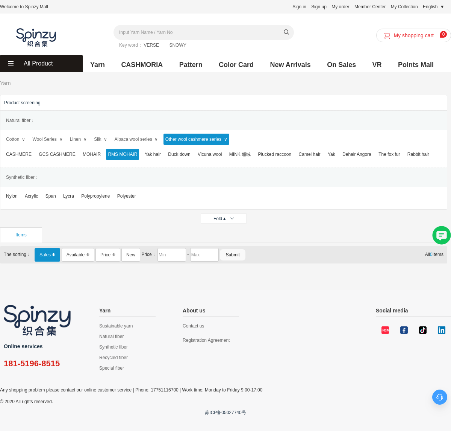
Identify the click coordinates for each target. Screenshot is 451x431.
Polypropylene (95, 196)
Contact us (193, 326)
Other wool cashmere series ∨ (196, 139)
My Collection (404, 6)
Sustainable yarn (116, 326)
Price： (148, 254)
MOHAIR (92, 154)
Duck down (179, 154)
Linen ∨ (78, 139)
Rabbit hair (418, 154)
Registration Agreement (206, 340)
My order (340, 6)
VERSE (151, 45)
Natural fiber (111, 336)
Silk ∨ (100, 139)
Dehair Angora (356, 154)
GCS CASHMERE (57, 154)
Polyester (126, 196)
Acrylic (31, 196)
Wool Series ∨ (47, 139)
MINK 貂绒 (240, 154)
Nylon (12, 196)
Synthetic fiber (113, 347)
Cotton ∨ (15, 139)
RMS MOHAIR (122, 154)
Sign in (299, 6)
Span (50, 196)
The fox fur (389, 154)
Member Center (370, 6)
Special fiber (111, 368)
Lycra (68, 196)
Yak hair (153, 154)
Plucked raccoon (274, 154)
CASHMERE (19, 154)
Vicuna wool (210, 154)
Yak (331, 154)
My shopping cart (414, 36)
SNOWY (177, 45)
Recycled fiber (113, 357)
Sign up (319, 6)
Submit (232, 254)
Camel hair (310, 154)
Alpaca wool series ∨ (136, 139)
